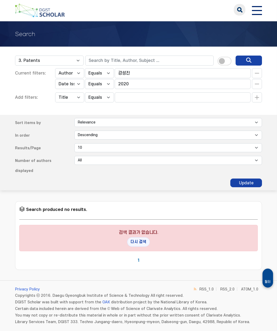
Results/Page (28, 148)
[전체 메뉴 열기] (257, 10)
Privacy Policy (27, 289)
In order (22, 135)
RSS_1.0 (206, 289)
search (239, 10)
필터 (268, 282)
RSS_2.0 (227, 289)
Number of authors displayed (33, 166)
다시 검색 (138, 242)
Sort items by (28, 123)
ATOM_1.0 (249, 289)
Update (246, 183)
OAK (106, 302)
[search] (249, 61)
